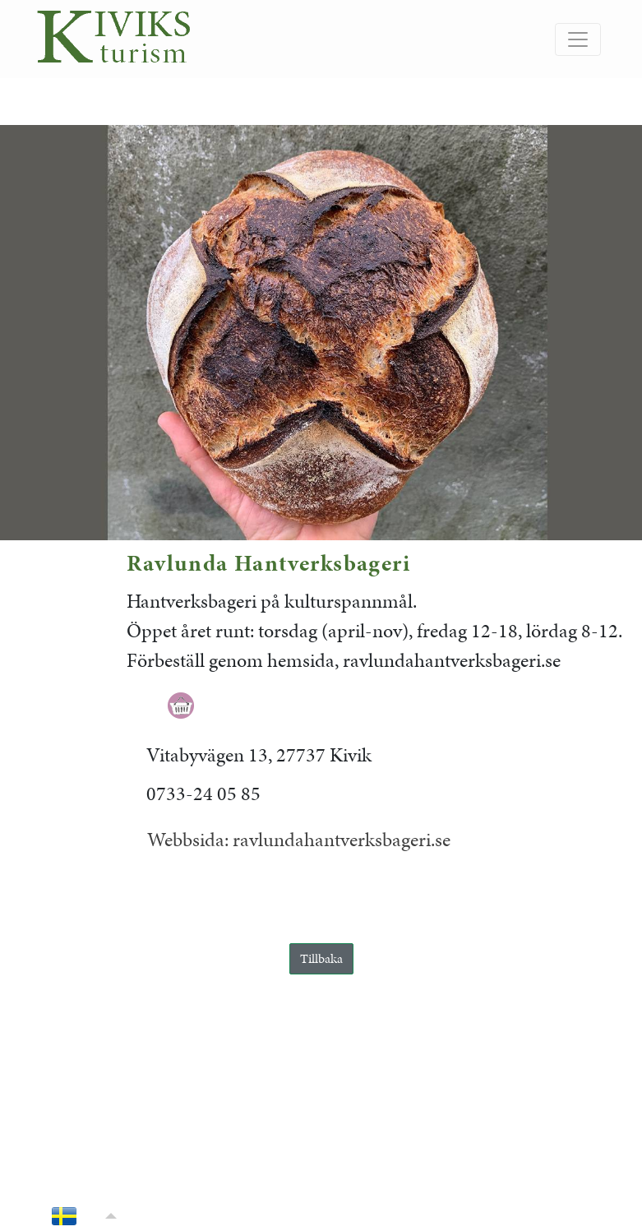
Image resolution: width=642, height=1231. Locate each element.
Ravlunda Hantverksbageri (268, 563)
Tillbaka (321, 958)
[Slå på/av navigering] (578, 39)
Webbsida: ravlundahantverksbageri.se (298, 839)
